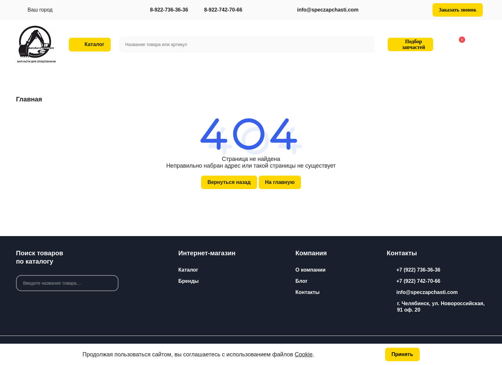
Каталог (188, 270)
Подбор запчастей (409, 44)
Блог (302, 281)
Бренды (188, 281)
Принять (402, 354)
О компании (311, 270)
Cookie (304, 354)
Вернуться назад (229, 182)
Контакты (308, 292)
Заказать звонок (457, 9)
